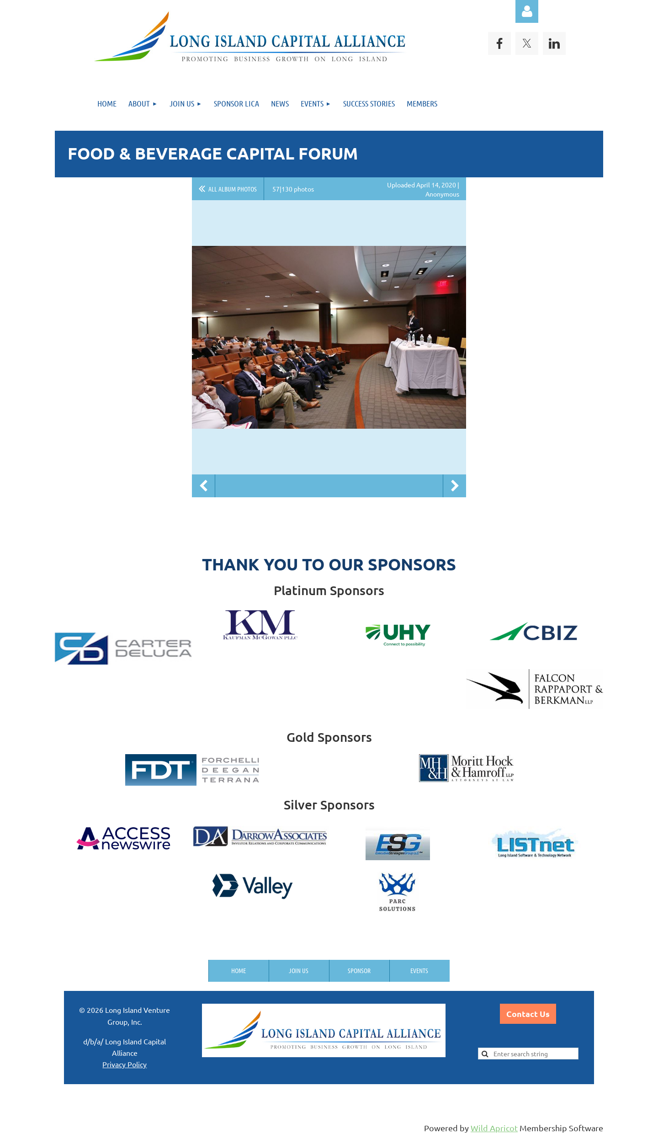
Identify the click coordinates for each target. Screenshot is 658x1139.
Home (238, 970)
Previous (203, 485)
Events (419, 970)
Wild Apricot (494, 1128)
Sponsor (359, 970)
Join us (298, 970)
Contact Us (528, 1013)
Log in (526, 11)
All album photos (232, 189)
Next (454, 485)
